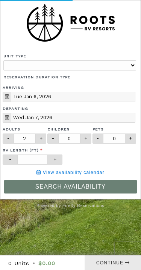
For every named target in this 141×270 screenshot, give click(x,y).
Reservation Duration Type (36, 77)
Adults (11, 129)
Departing (15, 108)
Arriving (13, 88)
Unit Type (14, 56)
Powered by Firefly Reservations (70, 206)
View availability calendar (70, 172)
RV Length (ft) (21, 150)
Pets (98, 129)
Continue (113, 263)
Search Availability (70, 186)
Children (58, 129)
